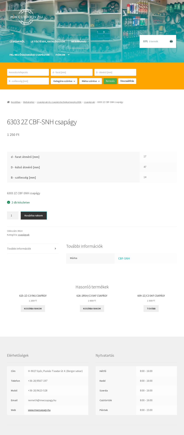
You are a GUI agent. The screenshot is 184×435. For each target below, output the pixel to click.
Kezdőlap (15, 102)
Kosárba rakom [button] (33, 308)
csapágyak (89, 102)
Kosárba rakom (34, 215)
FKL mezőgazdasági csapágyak (30, 54)
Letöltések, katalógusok (48, 41)
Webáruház (78, 41)
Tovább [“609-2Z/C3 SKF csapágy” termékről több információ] (151, 308)
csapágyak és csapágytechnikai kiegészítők (59, 102)
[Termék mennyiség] (12, 215)
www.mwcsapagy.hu (39, 410)
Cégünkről (17, 41)
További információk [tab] (19, 248)
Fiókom (60, 54)
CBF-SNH (124, 258)
